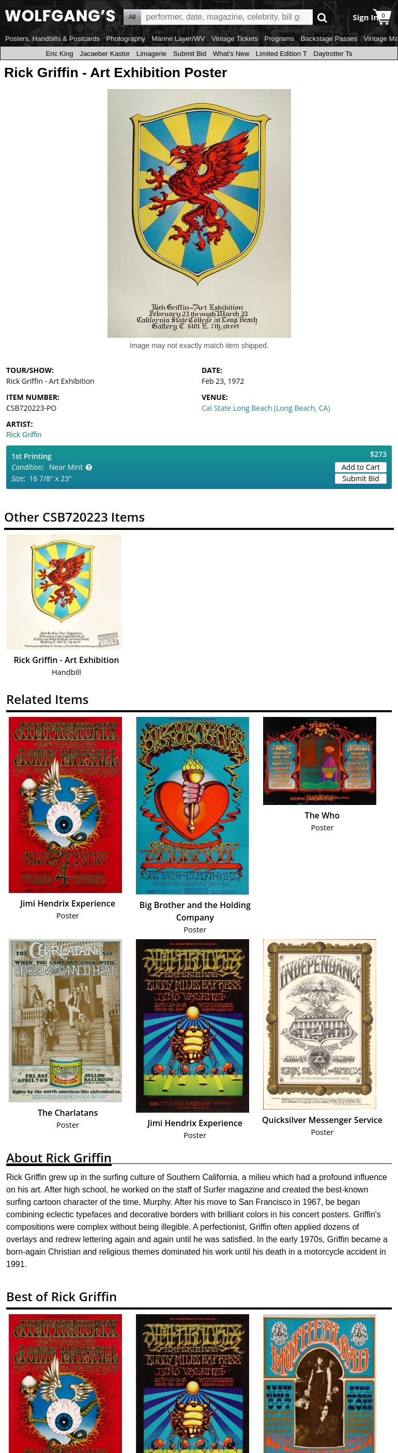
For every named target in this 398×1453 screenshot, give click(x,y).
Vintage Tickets (234, 38)
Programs (280, 38)
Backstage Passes (329, 38)
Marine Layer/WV (178, 38)
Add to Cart (361, 467)
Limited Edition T (281, 53)
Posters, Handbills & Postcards (52, 38)
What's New (231, 53)
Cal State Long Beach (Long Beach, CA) (266, 408)
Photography (125, 38)
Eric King (59, 53)
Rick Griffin (23, 434)
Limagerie (151, 53)
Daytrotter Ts (332, 53)
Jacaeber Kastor (105, 53)
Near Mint (66, 467)
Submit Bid (189, 53)
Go (322, 17)
